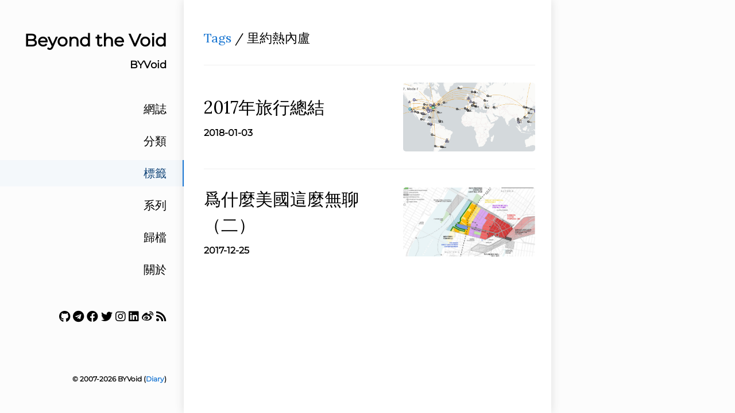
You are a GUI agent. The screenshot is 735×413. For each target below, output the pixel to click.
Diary (155, 379)
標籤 (155, 173)
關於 (155, 269)
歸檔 (155, 237)
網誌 (155, 109)
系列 (155, 205)
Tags (217, 38)
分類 (155, 141)
